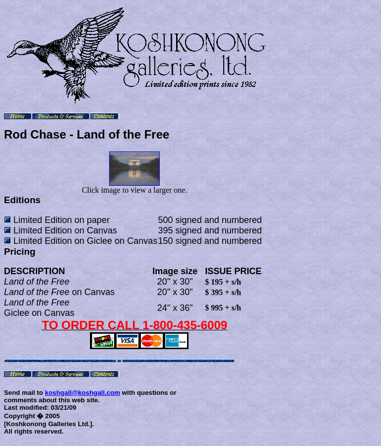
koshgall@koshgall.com (83, 392)
